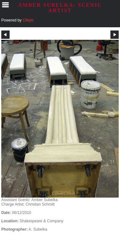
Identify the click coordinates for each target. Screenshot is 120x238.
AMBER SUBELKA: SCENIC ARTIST (60, 7)
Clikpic (28, 20)
